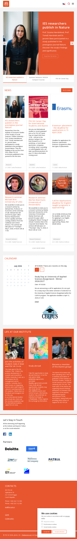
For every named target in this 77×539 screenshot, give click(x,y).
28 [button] (14, 285)
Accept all (46, 532)
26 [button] (7, 285)
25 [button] (28, 282)
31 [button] (25, 285)
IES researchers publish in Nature (15, 78)
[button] (28, 265)
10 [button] (25, 276)
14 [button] (14, 279)
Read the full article (50, 56)
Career (55, 165)
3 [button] (24, 273)
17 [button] (25, 279)
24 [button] (25, 282)
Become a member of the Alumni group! (61, 365)
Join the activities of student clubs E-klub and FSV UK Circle (14, 363)
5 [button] (7, 276)
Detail (37, 302)
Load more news (38, 248)
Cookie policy (9, 519)
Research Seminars (11, 239)
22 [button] (18, 282)
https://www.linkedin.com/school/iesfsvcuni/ (10, 434)
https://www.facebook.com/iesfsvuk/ (4, 434)
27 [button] (11, 285)
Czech (64, 3)
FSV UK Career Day (62, 79)
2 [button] (21, 273)
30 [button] (21, 285)
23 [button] (21, 282)
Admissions (56, 239)
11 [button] (28, 276)
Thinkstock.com (27, 535)
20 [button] (11, 282)
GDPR (7, 515)
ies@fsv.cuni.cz (10, 507)
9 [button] (21, 276)
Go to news (67, 90)
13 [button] (11, 279)
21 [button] (14, 282)
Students (32, 165)
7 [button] (14, 276)
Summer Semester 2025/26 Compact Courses (38, 78)
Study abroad (35, 366)
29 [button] (18, 285)
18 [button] (28, 279)
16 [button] (21, 279)
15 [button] (18, 279)
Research (8, 165)
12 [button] (7, 279)
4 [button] (28, 273)
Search (69, 4)
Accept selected (59, 532)
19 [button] (7, 282)
